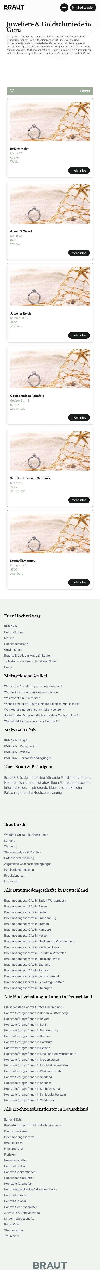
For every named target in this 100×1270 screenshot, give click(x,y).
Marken (9, 638)
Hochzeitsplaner (15, 1201)
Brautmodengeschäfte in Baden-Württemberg (35, 900)
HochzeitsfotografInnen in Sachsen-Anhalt (32, 1089)
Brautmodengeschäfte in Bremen (26, 924)
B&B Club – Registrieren (20, 746)
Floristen (10, 1154)
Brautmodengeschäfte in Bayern (26, 906)
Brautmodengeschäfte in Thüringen (28, 988)
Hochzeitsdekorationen (19, 1172)
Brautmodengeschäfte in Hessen (26, 935)
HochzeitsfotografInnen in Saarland (28, 1077)
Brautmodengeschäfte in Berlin (25, 912)
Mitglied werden (83, 7)
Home (8, 667)
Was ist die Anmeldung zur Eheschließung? (33, 686)
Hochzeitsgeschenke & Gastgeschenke (30, 1189)
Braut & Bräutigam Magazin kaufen (27, 655)
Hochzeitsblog (14, 632)
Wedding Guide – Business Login (26, 835)
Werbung (10, 846)
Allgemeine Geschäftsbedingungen (27, 864)
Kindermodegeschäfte (19, 1218)
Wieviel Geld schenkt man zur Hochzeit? (31, 721)
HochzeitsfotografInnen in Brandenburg (31, 1030)
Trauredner (11, 1236)
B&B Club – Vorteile (17, 752)
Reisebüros (11, 1224)
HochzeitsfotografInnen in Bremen (27, 1036)
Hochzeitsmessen (16, 644)
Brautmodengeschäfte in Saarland (27, 964)
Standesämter (13, 1230)
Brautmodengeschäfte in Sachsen (27, 970)
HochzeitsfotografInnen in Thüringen (29, 1100)
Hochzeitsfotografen (18, 1183)
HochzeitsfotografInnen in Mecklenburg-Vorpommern (40, 1054)
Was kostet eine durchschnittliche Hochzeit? (34, 709)
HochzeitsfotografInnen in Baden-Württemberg (36, 1013)
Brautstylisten (13, 1143)
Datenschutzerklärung (19, 858)
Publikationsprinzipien (19, 870)
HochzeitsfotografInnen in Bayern (27, 1019)
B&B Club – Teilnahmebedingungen (28, 758)
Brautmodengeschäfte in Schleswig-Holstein (34, 982)
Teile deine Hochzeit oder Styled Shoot (30, 661)
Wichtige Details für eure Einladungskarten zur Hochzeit (42, 704)
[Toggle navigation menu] (64, 7)
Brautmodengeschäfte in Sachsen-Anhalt (32, 976)
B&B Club (10, 626)
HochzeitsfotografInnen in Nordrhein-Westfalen (36, 1065)
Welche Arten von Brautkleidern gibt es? (31, 692)
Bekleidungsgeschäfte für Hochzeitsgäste (32, 1125)
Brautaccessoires (15, 1131)
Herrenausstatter (15, 1160)
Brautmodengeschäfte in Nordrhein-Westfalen (35, 953)
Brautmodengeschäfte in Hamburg (27, 930)
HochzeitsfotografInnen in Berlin (26, 1024)
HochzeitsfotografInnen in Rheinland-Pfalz (32, 1071)
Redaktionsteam (15, 875)
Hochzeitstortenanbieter (20, 1207)
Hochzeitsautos (14, 1166)
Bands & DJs (12, 1119)
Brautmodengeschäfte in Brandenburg (30, 918)
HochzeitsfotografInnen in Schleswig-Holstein (35, 1094)
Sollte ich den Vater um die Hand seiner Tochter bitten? (41, 715)
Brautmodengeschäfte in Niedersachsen (31, 947)
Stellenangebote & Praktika (22, 852)
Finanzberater (13, 1149)
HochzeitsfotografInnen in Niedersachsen (32, 1059)
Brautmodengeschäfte (19, 1137)
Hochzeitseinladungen (19, 1178)
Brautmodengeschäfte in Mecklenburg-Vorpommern (39, 941)
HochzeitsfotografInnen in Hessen (27, 1048)
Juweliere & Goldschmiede (22, 1213)
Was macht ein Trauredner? (22, 698)
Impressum (11, 881)
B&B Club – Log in (16, 740)
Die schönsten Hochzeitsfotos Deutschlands (34, 1007)
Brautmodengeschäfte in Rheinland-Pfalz (32, 959)
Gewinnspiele (13, 650)
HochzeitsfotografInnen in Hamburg (28, 1042)
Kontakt (9, 840)
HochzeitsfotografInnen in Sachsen (28, 1083)
